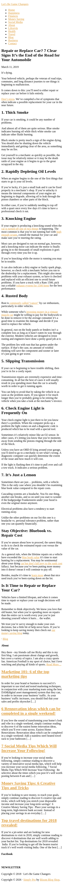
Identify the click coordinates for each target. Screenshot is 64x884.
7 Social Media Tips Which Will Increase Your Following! (29, 748)
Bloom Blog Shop (50, 879)
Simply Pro (29, 879)
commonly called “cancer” (24, 303)
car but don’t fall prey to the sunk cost (41, 563)
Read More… (53, 664)
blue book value (30, 557)
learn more (37, 575)
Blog (5, 638)
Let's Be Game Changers (15, 4)
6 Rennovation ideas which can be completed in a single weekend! (30, 710)
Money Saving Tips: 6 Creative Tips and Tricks (28, 785)
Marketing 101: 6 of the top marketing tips (25, 673)
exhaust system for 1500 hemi (32, 285)
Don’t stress (8, 99)
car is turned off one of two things (19, 228)
